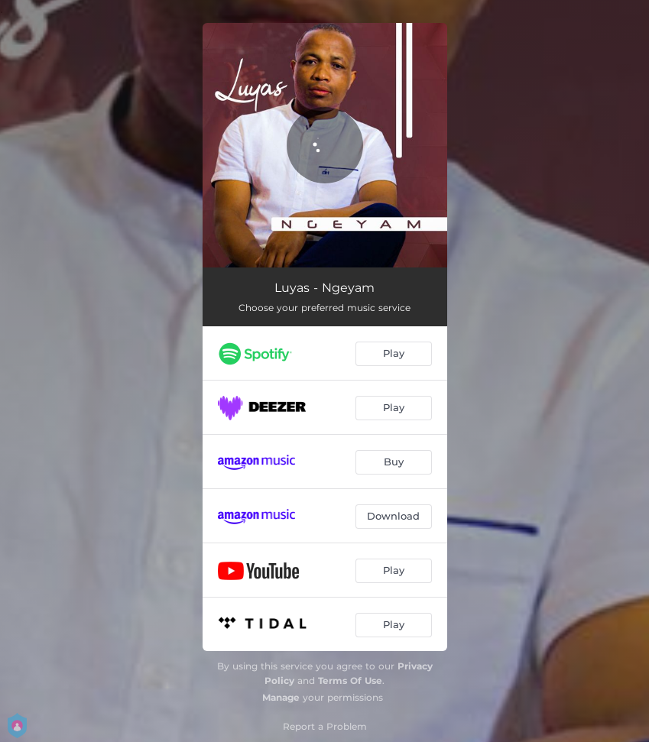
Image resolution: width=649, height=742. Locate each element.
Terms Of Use (350, 680)
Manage (281, 697)
